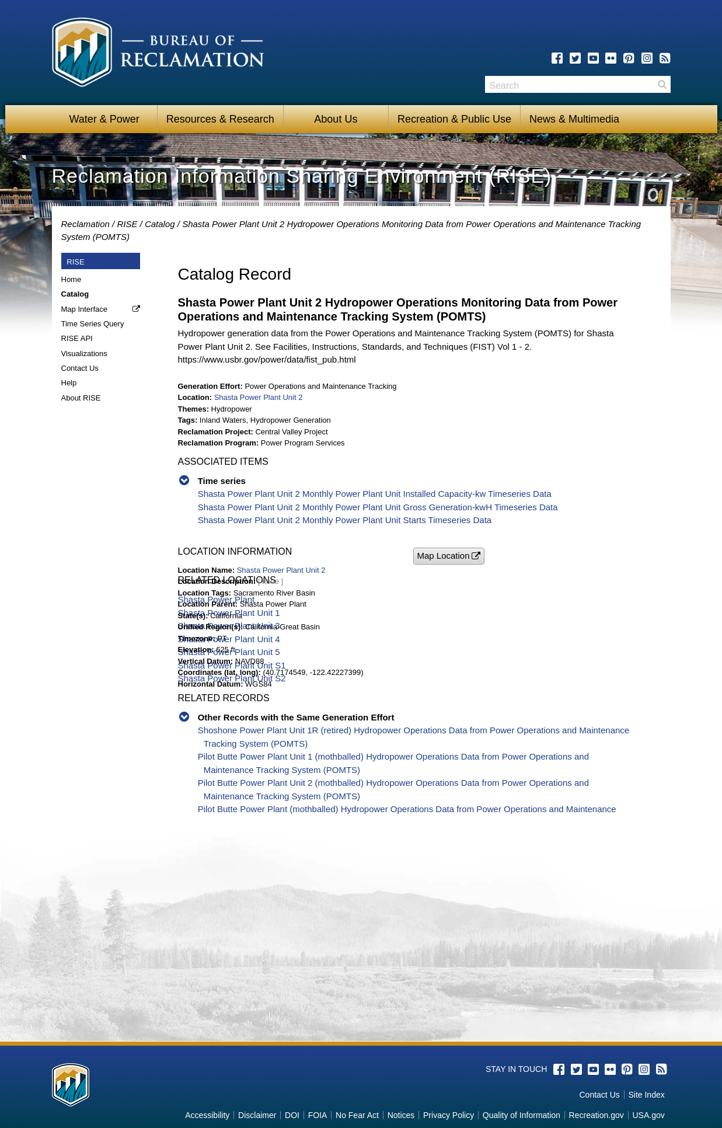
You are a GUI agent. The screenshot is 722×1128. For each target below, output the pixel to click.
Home (71, 279)
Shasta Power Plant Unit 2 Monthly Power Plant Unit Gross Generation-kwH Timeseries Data (378, 507)
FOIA (317, 1115)
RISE (127, 224)
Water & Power (104, 119)
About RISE (81, 398)
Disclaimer (257, 1115)
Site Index (646, 1094)
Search (662, 84)
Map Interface (84, 309)
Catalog (160, 224)
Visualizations (84, 353)
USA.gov (648, 1115)
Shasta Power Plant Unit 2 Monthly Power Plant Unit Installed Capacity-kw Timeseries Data (375, 494)
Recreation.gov (596, 1115)
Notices (401, 1115)
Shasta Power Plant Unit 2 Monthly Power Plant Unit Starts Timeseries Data (345, 520)
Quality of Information (521, 1115)
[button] (448, 556)
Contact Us (80, 368)
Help (69, 382)
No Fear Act (357, 1115)
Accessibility (207, 1115)
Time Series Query (92, 323)
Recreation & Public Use (454, 119)
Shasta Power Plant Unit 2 (258, 397)
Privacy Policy (448, 1115)
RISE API (77, 338)
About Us (335, 119)
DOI (292, 1115)
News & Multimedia (574, 119)
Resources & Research (220, 119)
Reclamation (85, 224)
